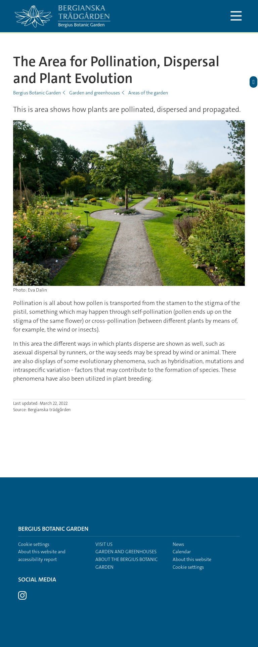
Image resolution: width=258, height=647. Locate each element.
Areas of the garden (148, 93)
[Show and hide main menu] (236, 16)
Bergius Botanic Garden (37, 93)
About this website (192, 559)
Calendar (182, 552)
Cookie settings (33, 544)
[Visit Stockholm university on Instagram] (22, 597)
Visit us (104, 544)
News (178, 544)
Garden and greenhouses (94, 93)
